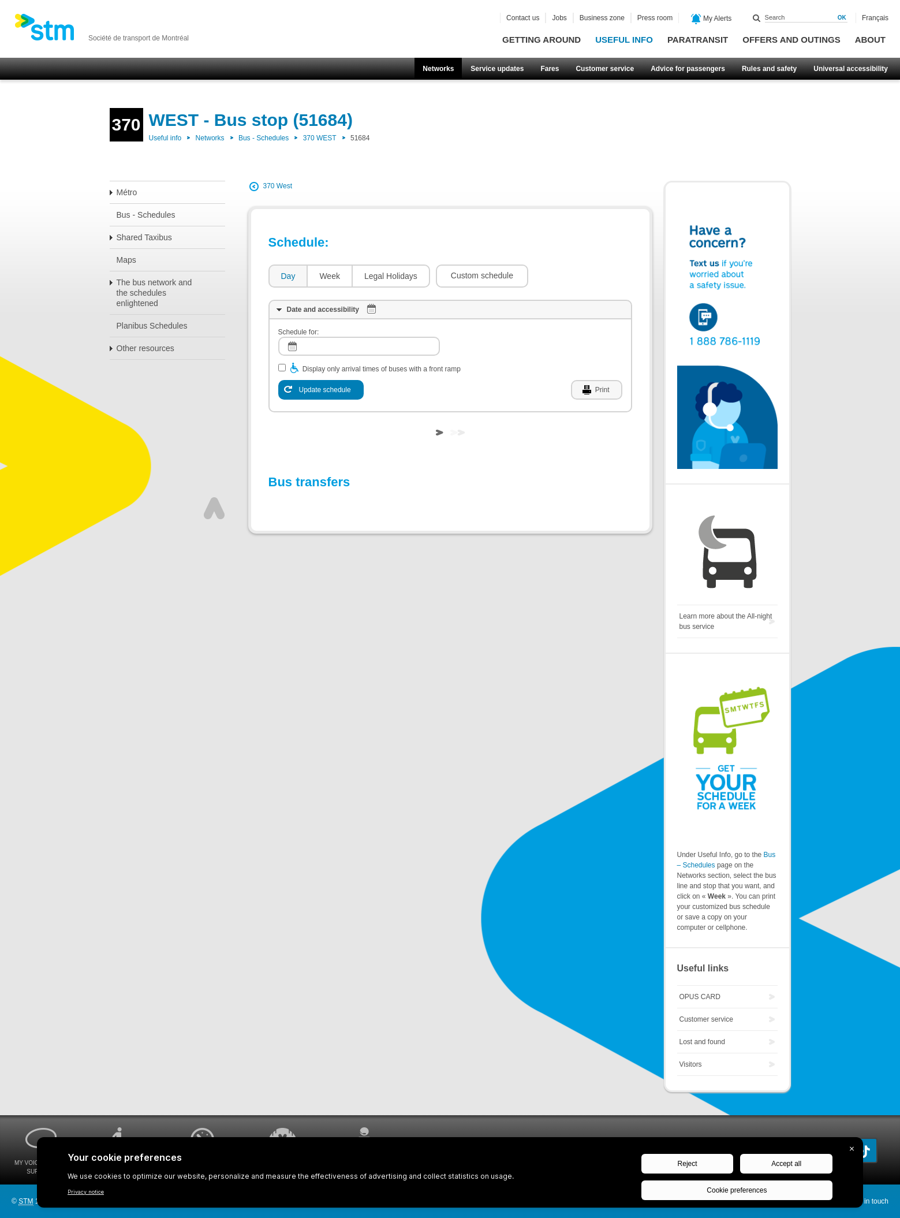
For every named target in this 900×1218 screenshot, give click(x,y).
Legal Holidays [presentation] (390, 276)
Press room (655, 18)
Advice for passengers (688, 69)
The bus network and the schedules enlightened (154, 293)
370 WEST (320, 138)
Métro (127, 192)
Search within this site (757, 18)
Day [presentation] (288, 276)
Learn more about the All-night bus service (725, 621)
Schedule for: (298, 332)
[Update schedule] (321, 390)
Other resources (145, 348)
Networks (438, 69)
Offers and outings (791, 39)
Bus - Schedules (263, 138)
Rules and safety (769, 69)
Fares (549, 69)
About (870, 39)
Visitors (690, 1064)
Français (875, 18)
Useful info (624, 39)
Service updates (497, 69)
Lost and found (702, 1042)
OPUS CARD (699, 997)
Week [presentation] (329, 276)
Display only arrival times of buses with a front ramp (382, 369)
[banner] (101, 30)
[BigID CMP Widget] (450, 1175)
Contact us (522, 18)
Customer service (605, 69)
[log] (359, 346)
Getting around (541, 39)
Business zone (602, 18)
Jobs (559, 18)
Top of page (214, 508)
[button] (482, 276)
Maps (126, 260)
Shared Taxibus (144, 237)
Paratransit (697, 39)
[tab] (287, 276)
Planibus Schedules (152, 325)
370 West (277, 186)
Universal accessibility (850, 69)
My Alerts (711, 19)
